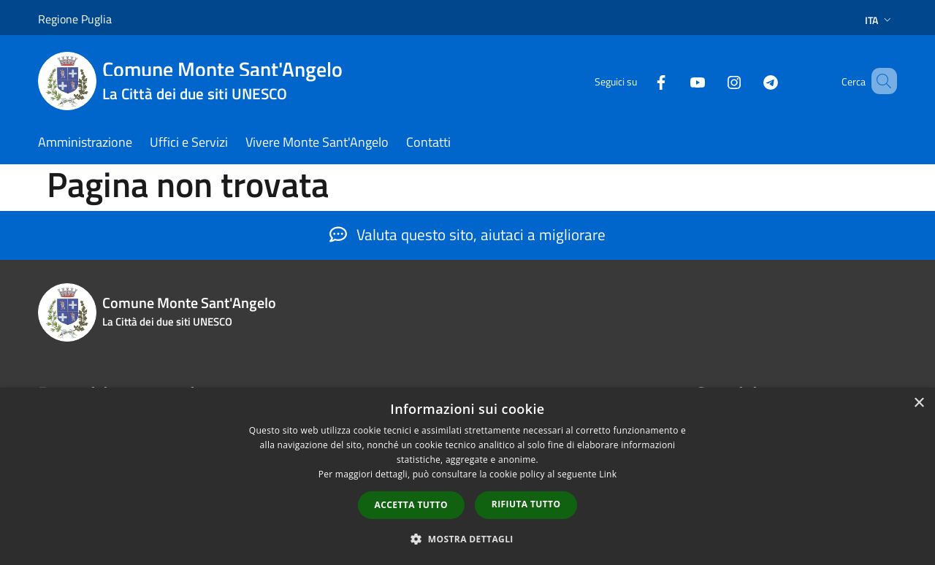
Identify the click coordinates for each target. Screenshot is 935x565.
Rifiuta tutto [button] (526, 504)
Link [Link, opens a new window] (608, 474)
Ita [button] (879, 20)
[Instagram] (713, 81)
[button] (467, 538)
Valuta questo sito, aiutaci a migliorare (467, 234)
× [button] (918, 403)
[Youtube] (676, 81)
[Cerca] (879, 81)
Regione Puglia (75, 19)
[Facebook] (639, 81)
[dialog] (467, 476)
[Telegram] (749, 81)
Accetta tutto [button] (411, 505)
